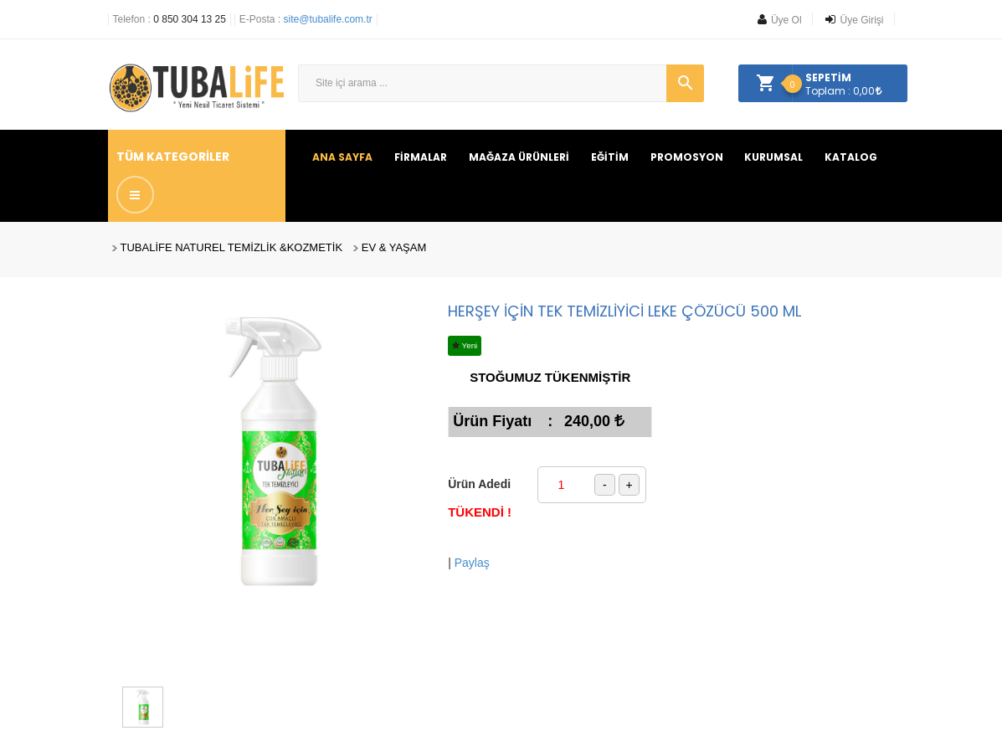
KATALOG (851, 157)
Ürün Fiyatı (492, 421)
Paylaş (472, 562)
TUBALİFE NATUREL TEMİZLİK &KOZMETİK (232, 247)
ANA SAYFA (342, 157)
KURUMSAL (773, 157)
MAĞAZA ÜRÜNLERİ (519, 157)
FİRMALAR (420, 157)
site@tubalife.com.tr (328, 19)
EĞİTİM (610, 157)
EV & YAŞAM (394, 247)
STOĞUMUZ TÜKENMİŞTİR (550, 377)
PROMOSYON (686, 157)
